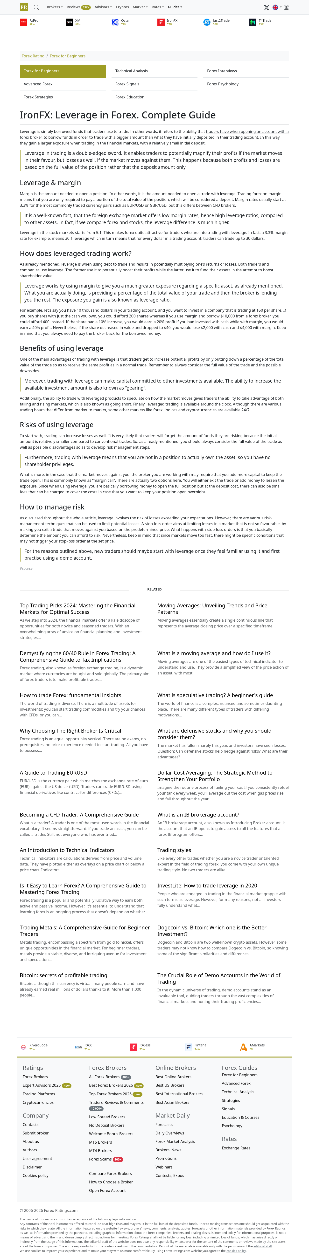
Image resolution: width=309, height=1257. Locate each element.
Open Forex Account (107, 1190)
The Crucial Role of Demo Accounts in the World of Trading (218, 978)
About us (31, 1141)
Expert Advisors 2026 (47, 1085)
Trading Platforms (39, 1094)
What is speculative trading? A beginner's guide (215, 695)
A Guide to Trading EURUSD (53, 772)
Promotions (165, 1158)
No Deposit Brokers (106, 1125)
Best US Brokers (169, 1085)
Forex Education (129, 97)
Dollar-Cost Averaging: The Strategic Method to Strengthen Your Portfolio (215, 776)
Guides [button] (173, 7)
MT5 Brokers (100, 1142)
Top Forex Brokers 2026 (115, 1094)
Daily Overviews (169, 1133)
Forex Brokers (35, 1076)
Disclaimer (32, 1167)
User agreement (37, 1158)
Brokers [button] (53, 7)
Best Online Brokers (173, 1076)
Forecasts (164, 1124)
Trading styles (174, 849)
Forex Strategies (38, 97)
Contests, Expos (169, 1175)
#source (26, 568)
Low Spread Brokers (107, 1117)
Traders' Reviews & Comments (116, 1105)
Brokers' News (168, 1150)
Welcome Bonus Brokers (111, 1133)
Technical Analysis (131, 71)
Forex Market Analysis (175, 1141)
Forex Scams (106, 1159)
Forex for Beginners (67, 56)
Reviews (79, 7)
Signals (228, 1109)
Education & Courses (240, 1117)
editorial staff (262, 1246)
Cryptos (122, 7)
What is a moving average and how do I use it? (214, 653)
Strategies (231, 1100)
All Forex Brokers (110, 1077)
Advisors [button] (102, 7)
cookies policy (236, 1251)
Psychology (232, 1125)
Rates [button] (156, 7)
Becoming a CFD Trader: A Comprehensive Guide (79, 814)
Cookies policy (36, 1175)
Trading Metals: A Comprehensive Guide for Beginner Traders (85, 930)
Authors (30, 1150)
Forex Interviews (222, 71)
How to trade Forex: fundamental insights (70, 695)
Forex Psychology (223, 84)
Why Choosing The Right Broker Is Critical (70, 730)
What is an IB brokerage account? (198, 814)
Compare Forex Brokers (110, 1173)
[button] (277, 7)
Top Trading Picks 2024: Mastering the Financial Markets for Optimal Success (77, 608)
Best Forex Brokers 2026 (116, 1085)
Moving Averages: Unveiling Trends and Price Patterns (212, 608)
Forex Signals (127, 84)
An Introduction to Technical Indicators (67, 849)
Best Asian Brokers (172, 1102)
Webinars (164, 1167)
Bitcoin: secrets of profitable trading (63, 975)
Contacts (31, 1124)
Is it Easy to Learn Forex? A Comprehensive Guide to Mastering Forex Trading (83, 888)
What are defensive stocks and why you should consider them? (214, 734)
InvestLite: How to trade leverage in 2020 (207, 885)
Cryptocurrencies (38, 1102)
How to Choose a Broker (111, 1182)
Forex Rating (33, 56)
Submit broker (36, 1133)
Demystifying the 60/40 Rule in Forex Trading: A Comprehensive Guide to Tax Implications (78, 656)
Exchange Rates (236, 1148)
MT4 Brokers (100, 1150)
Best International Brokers (179, 1093)
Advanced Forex (38, 84)
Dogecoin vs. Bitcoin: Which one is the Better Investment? (212, 930)
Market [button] (139, 7)
